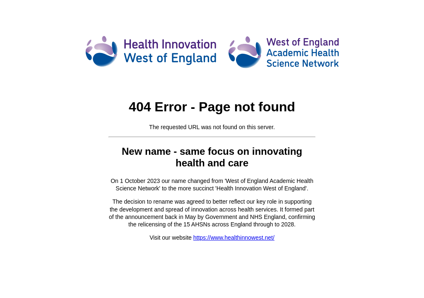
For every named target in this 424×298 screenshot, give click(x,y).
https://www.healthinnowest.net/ (234, 237)
